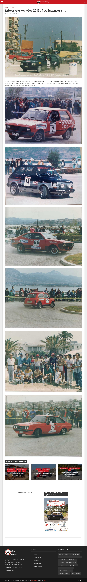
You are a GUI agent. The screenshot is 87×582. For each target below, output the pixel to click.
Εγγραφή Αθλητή (38, 566)
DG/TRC (38, 469)
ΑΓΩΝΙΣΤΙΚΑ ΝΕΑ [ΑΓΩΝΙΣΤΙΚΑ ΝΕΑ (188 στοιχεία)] (74, 554)
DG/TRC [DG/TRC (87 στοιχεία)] (61, 554)
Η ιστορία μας (37, 557)
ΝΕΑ (20, 472)
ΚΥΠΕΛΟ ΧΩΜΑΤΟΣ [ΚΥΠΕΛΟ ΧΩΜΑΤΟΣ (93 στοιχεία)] (64, 568)
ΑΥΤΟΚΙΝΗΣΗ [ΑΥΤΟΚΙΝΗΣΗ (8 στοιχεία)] (72, 559)
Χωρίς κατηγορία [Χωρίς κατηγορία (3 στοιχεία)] (75, 573)
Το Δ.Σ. (35, 554)
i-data (44, 580)
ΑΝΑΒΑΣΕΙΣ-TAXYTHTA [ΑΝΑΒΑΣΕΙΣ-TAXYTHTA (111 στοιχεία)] (75, 557)
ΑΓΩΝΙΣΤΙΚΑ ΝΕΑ (16, 468)
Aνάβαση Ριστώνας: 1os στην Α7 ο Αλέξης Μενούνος (70, 473)
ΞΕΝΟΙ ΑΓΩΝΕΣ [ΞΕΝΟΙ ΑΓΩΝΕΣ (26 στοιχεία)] (63, 570)
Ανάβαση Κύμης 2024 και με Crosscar (43, 473)
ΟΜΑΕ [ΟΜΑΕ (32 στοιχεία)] (70, 570)
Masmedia (33, 580)
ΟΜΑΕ (24, 472)
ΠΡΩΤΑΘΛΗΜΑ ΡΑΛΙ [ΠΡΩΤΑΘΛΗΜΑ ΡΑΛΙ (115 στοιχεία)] (64, 573)
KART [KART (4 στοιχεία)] (66, 554)
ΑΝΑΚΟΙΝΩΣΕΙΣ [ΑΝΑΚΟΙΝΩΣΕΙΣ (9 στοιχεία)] (63, 559)
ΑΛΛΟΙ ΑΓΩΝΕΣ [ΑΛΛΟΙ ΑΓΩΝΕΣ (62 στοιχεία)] (63, 557)
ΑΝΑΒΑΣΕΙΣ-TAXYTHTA (11, 7)
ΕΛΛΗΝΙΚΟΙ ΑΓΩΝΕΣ (12, 472)
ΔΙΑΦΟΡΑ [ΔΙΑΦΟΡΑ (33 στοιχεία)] (61, 562)
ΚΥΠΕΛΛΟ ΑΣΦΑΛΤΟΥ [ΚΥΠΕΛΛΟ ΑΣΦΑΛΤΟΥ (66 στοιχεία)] (71, 565)
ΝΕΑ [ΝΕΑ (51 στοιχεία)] (72, 568)
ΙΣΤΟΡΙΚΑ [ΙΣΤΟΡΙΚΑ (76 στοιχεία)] (61, 565)
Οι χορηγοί (36, 560)
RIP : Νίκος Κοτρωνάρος (17, 474)
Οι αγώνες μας (37, 563)
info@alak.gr (11, 570)
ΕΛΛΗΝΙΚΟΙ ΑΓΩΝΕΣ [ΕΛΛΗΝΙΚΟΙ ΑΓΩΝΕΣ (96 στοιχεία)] (71, 562)
